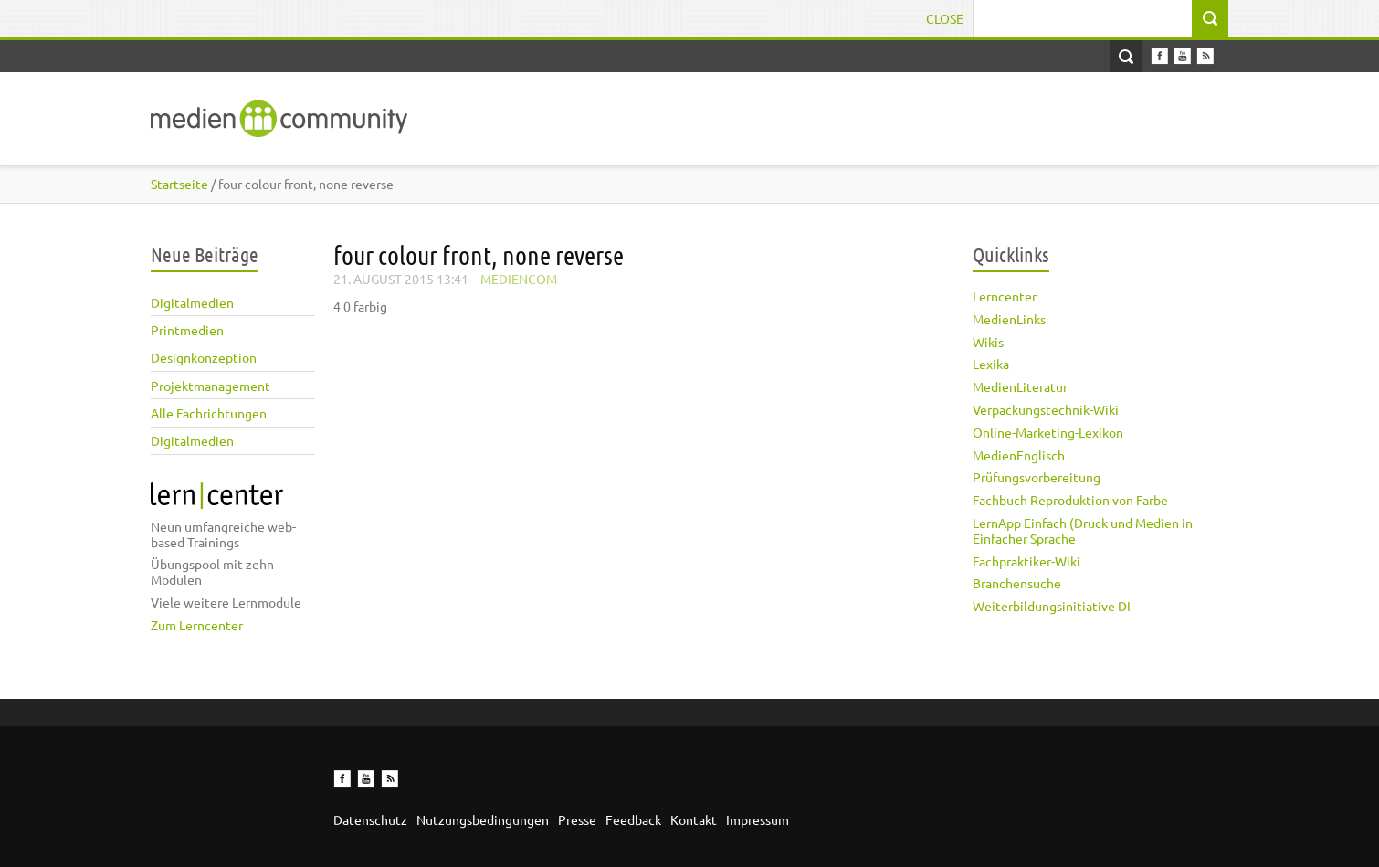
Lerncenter (1005, 296)
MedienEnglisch (1019, 455)
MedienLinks (1009, 319)
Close (944, 18)
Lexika (991, 363)
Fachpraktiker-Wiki (1026, 561)
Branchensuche (1017, 583)
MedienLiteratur (1020, 386)
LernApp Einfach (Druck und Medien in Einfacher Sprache (1083, 530)
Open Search (1126, 56)
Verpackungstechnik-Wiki (1046, 409)
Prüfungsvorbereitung (1036, 477)
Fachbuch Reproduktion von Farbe (1070, 500)
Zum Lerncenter (197, 625)
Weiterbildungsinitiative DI (1052, 605)
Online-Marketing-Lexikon (1048, 432)
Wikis (988, 341)
